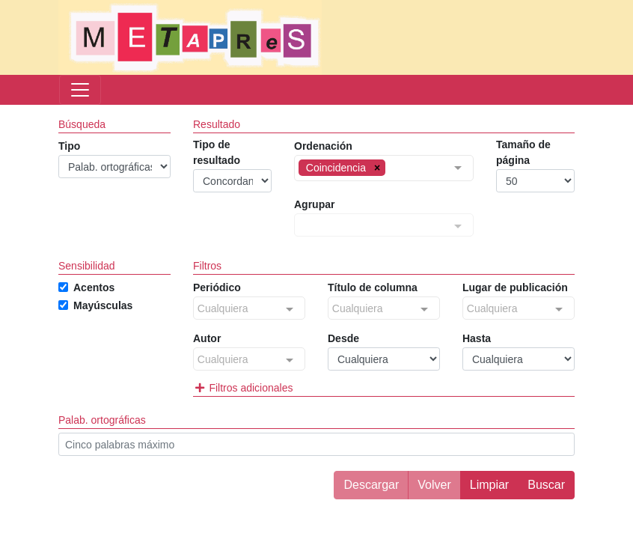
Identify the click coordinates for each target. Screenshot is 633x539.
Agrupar (314, 204)
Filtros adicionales (243, 388)
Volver (434, 484)
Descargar (371, 484)
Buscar (546, 484)
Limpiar (489, 484)
